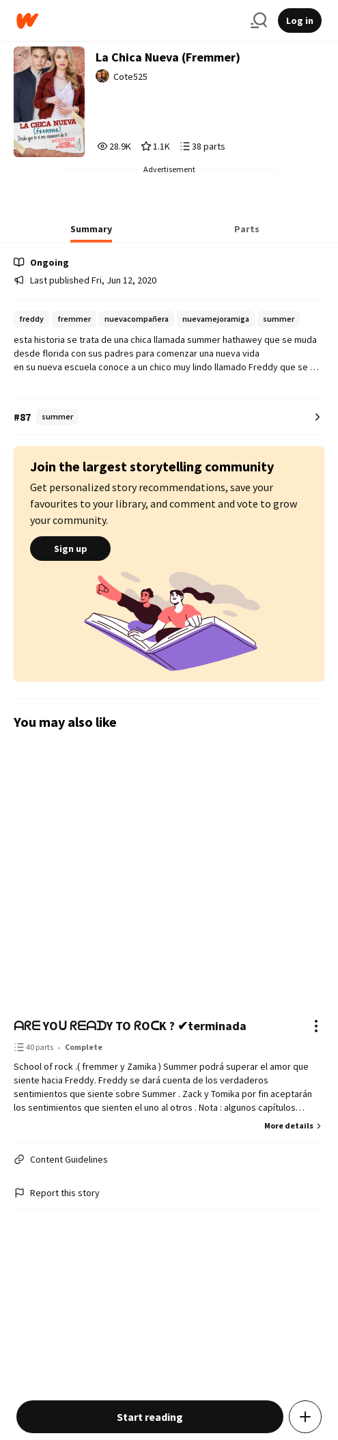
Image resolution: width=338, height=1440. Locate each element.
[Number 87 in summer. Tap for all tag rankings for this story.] (169, 417)
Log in (300, 20)
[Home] (128, 20)
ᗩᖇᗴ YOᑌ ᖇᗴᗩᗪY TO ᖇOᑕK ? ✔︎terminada (130, 1026)
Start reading (150, 1417)
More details (294, 1125)
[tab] (91, 233)
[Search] (259, 20)
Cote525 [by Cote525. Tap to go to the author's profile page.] (130, 76)
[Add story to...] (305, 1416)
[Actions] (316, 1026)
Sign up (70, 548)
